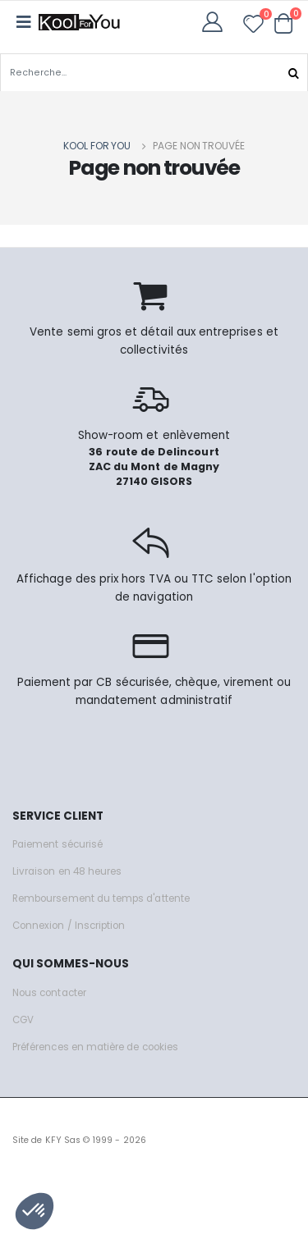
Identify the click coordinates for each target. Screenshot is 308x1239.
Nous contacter (49, 992)
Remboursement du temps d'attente (101, 898)
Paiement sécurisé (57, 844)
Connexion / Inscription (68, 925)
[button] (284, 23)
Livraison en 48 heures (67, 871)
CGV (23, 1019)
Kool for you (97, 146)
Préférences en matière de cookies (95, 1047)
